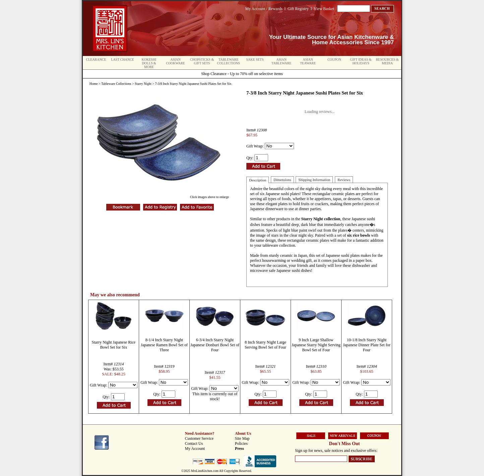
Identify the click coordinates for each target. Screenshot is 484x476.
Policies (241, 443)
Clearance (96, 59)
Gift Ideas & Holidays (360, 61)
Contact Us (194, 443)
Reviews (344, 180)
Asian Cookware (175, 61)
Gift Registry (298, 8)
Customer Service (199, 438)
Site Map (242, 438)
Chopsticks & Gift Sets (202, 61)
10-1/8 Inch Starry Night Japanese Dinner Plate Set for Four (366, 345)
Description (257, 180)
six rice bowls (358, 235)
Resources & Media (387, 61)
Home (93, 83)
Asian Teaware (308, 61)
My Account (195, 448)
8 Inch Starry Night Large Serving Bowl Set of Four (265, 345)
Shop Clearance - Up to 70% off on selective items (242, 73)
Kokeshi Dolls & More (149, 63)
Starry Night (143, 83)
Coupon (334, 59)
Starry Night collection (321, 219)
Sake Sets (255, 59)
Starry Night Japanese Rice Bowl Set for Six (113, 345)
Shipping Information (314, 180)
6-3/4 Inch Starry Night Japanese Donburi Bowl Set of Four (214, 345)
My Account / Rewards (264, 8)
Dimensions (282, 180)
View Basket (324, 8)
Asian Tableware (281, 61)
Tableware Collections (228, 61)
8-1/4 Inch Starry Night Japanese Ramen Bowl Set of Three (164, 345)
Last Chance (122, 59)
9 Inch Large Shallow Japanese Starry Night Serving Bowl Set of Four (316, 345)
